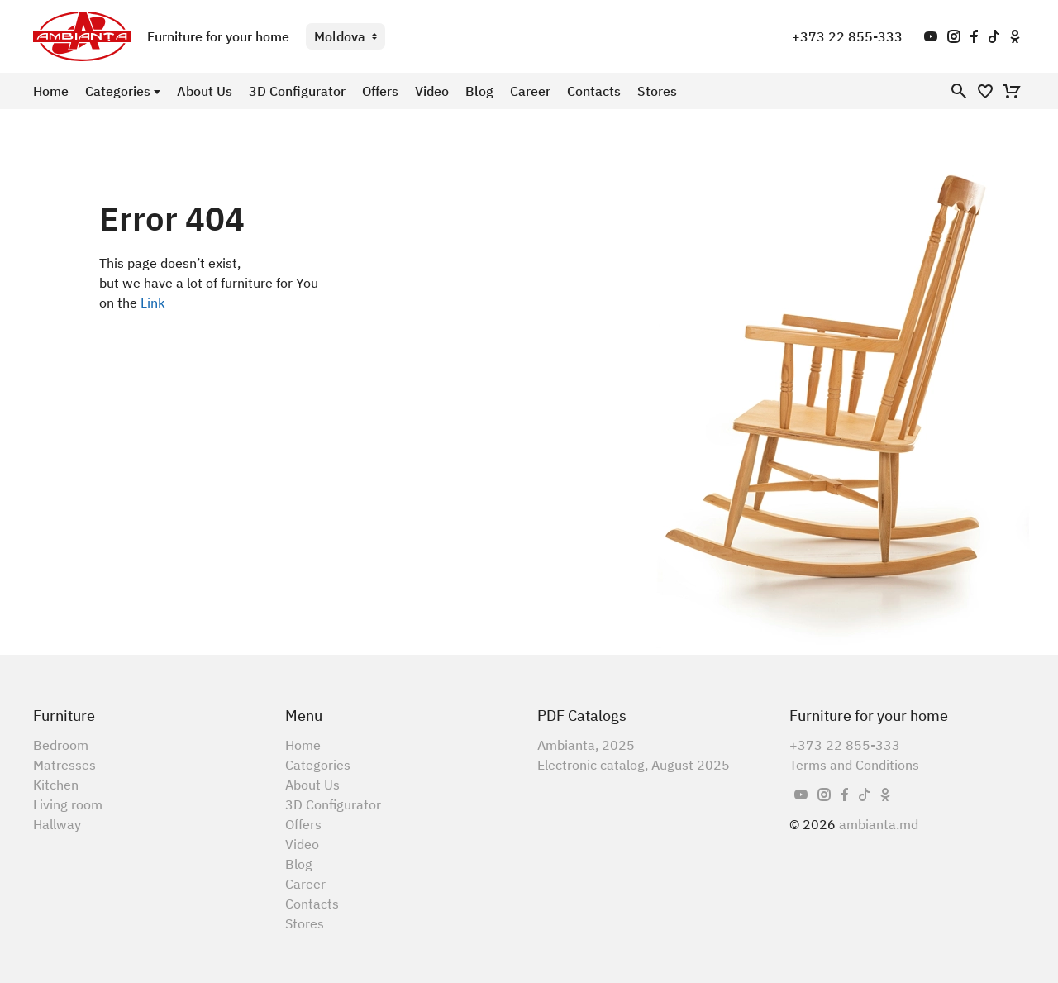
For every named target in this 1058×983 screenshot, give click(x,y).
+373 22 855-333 (847, 36)
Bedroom (60, 745)
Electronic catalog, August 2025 (633, 764)
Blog (479, 91)
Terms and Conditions (854, 764)
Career (530, 91)
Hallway (57, 824)
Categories (117, 91)
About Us (204, 91)
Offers (380, 91)
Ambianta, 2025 (586, 745)
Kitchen (56, 784)
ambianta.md (878, 824)
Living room (67, 804)
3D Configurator (297, 91)
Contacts (594, 91)
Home (51, 91)
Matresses (64, 764)
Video (432, 91)
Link (153, 302)
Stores (657, 91)
